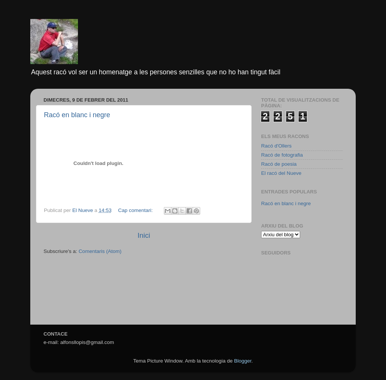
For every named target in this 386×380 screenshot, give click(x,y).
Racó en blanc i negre (77, 115)
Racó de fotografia (282, 155)
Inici (143, 235)
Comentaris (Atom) (100, 251)
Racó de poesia (279, 164)
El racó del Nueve (281, 173)
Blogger (242, 361)
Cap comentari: (136, 210)
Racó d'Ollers (276, 146)
